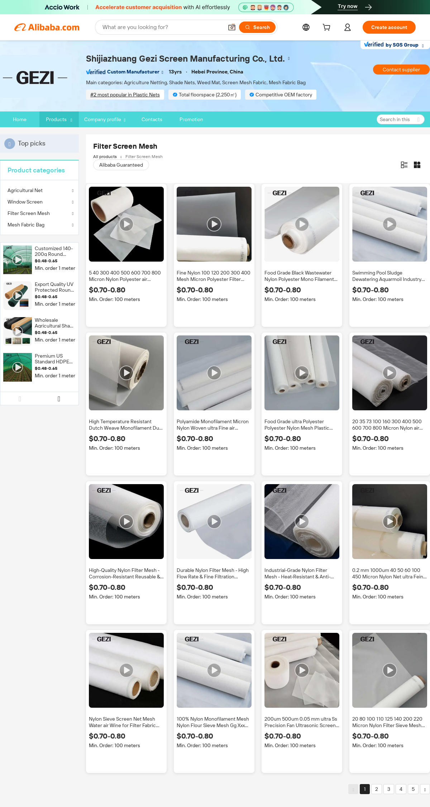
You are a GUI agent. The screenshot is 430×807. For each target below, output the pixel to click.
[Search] (257, 27)
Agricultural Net (25, 190)
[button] (232, 27)
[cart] (327, 28)
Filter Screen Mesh (29, 213)
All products (105, 156)
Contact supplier (401, 69)
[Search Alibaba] (162, 27)
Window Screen (25, 202)
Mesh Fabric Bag (26, 225)
